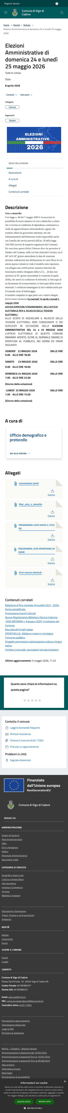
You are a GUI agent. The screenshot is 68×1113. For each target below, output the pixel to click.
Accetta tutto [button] (23, 1101)
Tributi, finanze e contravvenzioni (18, 915)
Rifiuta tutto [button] (45, 1101)
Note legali (7, 1073)
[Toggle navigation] (5, 12)
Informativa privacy (11, 1069)
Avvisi (5, 943)
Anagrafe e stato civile (13, 875)
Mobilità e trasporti (11, 895)
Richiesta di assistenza (13, 1033)
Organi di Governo (10, 835)
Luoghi (5, 961)
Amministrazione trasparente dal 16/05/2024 (24, 1052)
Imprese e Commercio (12, 887)
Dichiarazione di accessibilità (16, 1077)
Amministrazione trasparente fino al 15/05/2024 (26, 1056)
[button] (34, 1108)
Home (6, 25)
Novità (16, 25)
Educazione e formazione (14, 911)
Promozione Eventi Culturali (20, 613)
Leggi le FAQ (8, 1029)
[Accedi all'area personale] (57, 3)
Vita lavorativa (9, 883)
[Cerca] (62, 12)
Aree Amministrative (12, 839)
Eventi (5, 957)
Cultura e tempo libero (13, 879)
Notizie (26, 25)
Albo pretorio (8, 1065)
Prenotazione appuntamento (16, 1021)
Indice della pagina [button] (18, 163)
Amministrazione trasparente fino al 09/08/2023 (26, 1061)
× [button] (65, 1082)
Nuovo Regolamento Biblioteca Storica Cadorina (31, 617)
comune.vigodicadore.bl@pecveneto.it (25, 1001)
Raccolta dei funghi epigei (19, 629)
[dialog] (34, 1096)
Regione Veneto (12, 3)
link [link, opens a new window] (59, 1095)
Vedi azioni (26, 95)
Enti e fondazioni (10, 847)
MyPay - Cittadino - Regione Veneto (19, 1048)
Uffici (4, 843)
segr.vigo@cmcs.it (17, 997)
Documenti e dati (10, 859)
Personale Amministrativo (14, 855)
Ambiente (6, 919)
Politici (5, 851)
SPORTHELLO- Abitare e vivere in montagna (29, 633)
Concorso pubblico (15, 638)
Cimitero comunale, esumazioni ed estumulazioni (32, 650)
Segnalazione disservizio (13, 1025)
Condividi (12, 95)
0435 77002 (25, 1005)
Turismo (5, 891)
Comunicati (7, 939)
